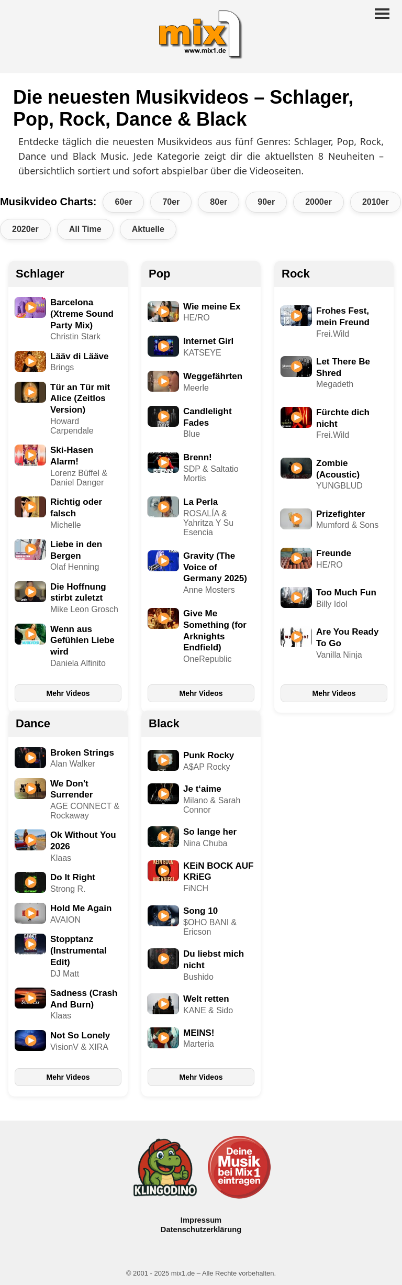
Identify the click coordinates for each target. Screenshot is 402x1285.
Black (164, 723)
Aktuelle (148, 229)
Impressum (201, 1220)
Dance (33, 723)
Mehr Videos (68, 693)
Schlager (40, 273)
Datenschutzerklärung (201, 1229)
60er (123, 201)
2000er (318, 201)
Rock (296, 273)
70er (171, 201)
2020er (25, 229)
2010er (375, 201)
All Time (85, 229)
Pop (160, 273)
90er (266, 201)
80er (218, 201)
